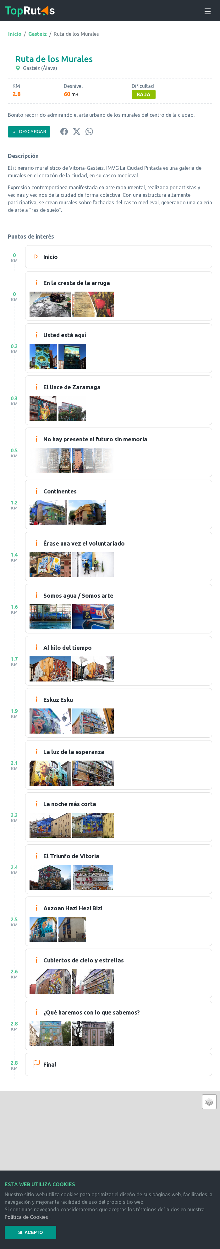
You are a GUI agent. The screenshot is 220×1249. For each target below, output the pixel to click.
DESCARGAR (29, 131)
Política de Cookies (26, 1217)
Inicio (14, 34)
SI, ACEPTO (30, 1232)
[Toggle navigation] (207, 10)
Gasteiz (37, 34)
